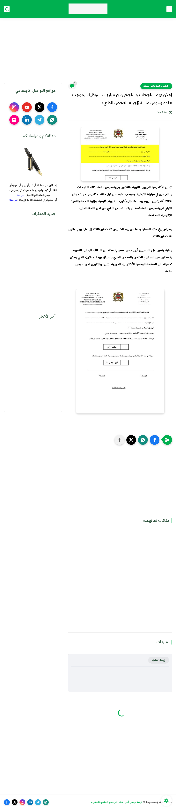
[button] (154, 440)
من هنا (20, 195)
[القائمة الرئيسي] (169, 9)
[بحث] (7, 9)
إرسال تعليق (158, 660)
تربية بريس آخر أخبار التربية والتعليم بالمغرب (116, 802)
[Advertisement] (88, 53)
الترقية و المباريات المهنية (156, 86)
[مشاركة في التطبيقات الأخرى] (119, 440)
